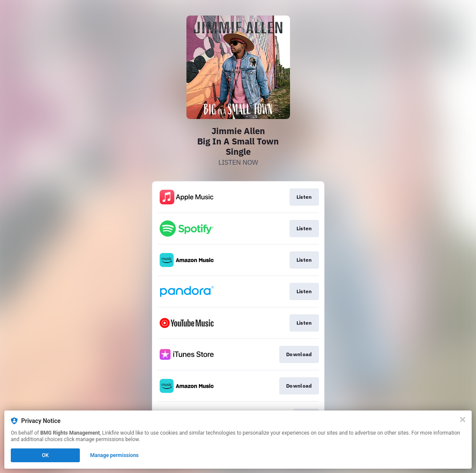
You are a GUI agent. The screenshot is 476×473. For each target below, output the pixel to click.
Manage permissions (114, 455)
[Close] (463, 419)
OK (45, 455)
